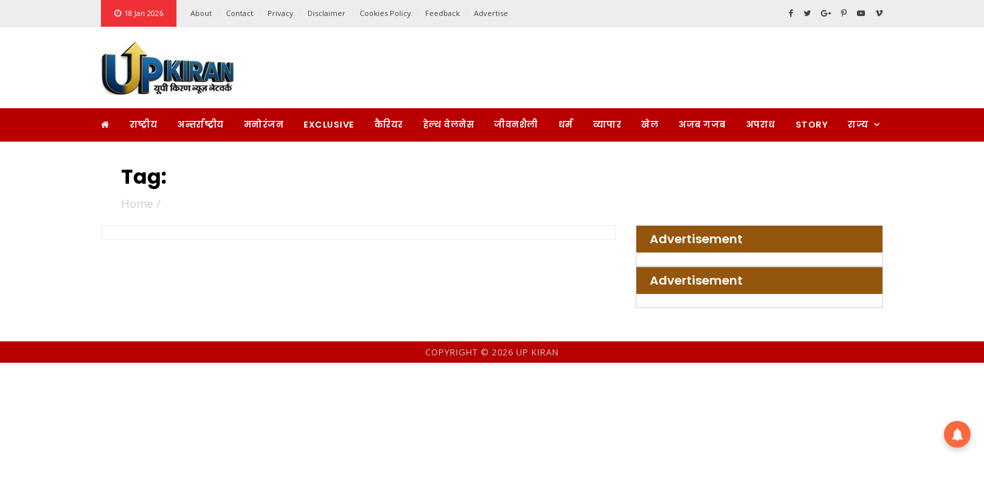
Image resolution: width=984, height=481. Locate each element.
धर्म (565, 124)
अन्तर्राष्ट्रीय (200, 124)
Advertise (491, 13)
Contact (239, 13)
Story (811, 124)
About (201, 13)
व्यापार (607, 124)
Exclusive (328, 124)
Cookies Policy (385, 13)
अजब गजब (702, 124)
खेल (649, 124)
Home (137, 203)
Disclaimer (327, 13)
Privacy (280, 13)
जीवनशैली (516, 124)
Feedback (442, 13)
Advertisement (696, 239)
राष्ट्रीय (144, 124)
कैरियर (388, 124)
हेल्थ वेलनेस (449, 124)
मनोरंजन (264, 124)
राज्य (858, 124)
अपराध (760, 124)
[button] (957, 434)
